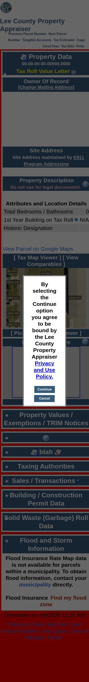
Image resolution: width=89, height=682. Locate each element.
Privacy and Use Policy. (44, 370)
